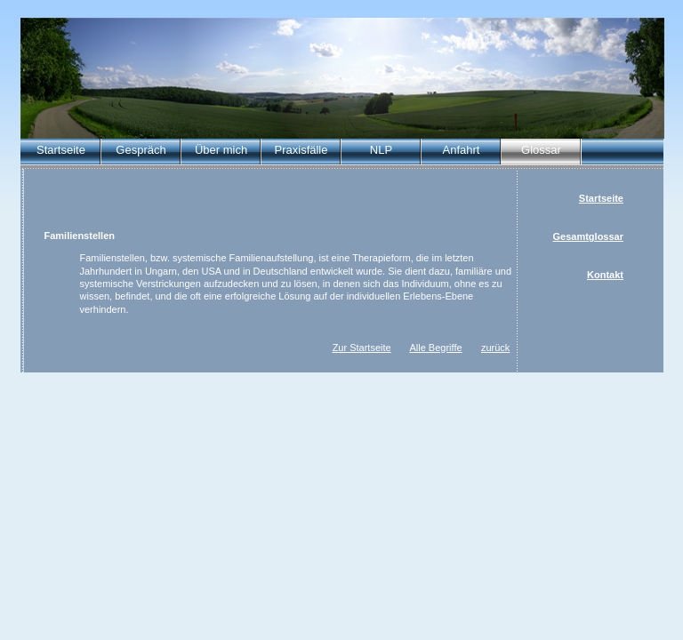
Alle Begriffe (435, 347)
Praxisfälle (301, 149)
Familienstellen (79, 235)
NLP (381, 149)
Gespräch (140, 149)
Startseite (60, 149)
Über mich (221, 149)
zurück (495, 347)
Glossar (541, 149)
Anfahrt (461, 149)
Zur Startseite (362, 347)
